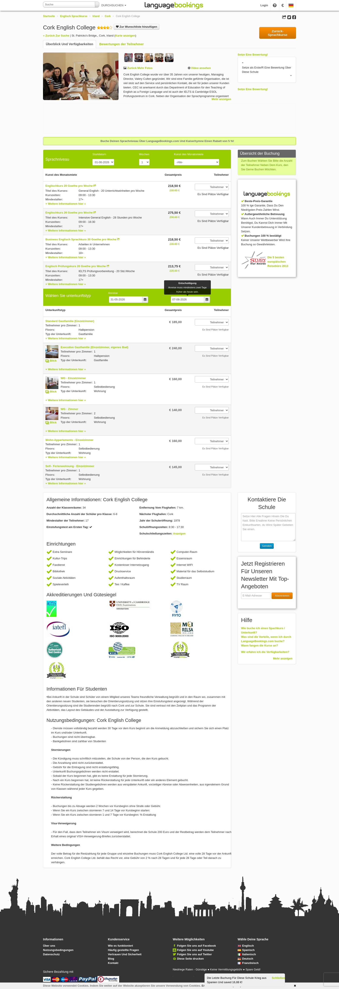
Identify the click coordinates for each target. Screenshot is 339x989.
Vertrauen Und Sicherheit (124, 954)
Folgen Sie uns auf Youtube (195, 950)
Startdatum (99, 154)
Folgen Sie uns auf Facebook (196, 945)
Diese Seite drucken (190, 958)
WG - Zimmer (69, 409)
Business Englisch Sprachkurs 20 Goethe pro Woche (80, 239)
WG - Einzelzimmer (73, 378)
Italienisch (247, 954)
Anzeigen (179, 533)
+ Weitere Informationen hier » (65, 203)
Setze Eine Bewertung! (253, 54)
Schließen (278, 977)
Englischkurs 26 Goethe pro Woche (69, 212)
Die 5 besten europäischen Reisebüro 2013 (277, 262)
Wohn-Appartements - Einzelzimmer (69, 440)
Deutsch (245, 958)
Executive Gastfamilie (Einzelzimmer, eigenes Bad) (94, 347)
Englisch (246, 945)
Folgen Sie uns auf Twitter (194, 954)
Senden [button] (267, 545)
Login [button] (264, 5)
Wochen (144, 154)
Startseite (49, 16)
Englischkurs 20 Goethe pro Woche (69, 185)
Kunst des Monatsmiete (188, 154)
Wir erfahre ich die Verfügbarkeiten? (265, 652)
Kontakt (113, 963)
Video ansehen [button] (200, 68)
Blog (111, 958)
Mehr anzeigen (221, 99)
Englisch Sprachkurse (73, 16)
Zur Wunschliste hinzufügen (136, 26)
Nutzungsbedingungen (58, 950)
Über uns (49, 945)
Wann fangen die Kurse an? (259, 645)
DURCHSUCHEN (113, 5)
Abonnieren (282, 595)
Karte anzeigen (125, 35)
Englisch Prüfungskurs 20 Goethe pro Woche (75, 266)
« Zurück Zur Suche (56, 35)
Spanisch (246, 950)
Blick (53, 360)
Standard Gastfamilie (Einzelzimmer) (69, 321)
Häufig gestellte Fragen (123, 950)
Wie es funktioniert (120, 945)
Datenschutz (51, 954)
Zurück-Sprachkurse (278, 33)
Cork (107, 16)
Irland (96, 16)
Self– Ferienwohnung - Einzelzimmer (69, 466)
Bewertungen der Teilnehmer (121, 44)
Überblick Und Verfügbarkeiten (69, 44)
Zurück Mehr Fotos (139, 68)
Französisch (248, 963)
